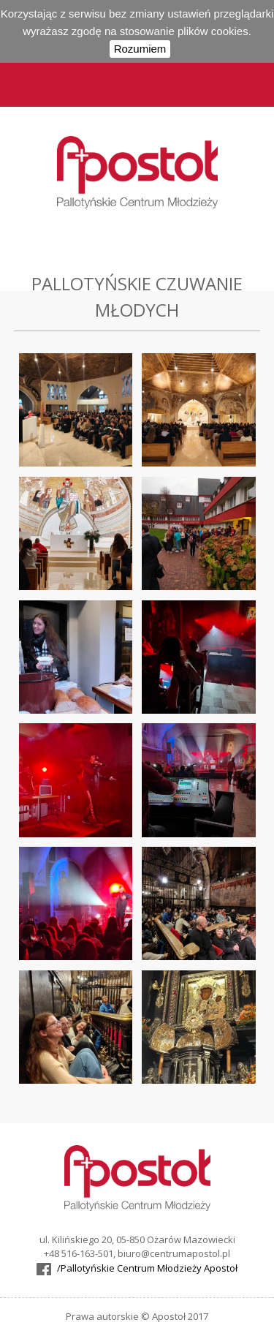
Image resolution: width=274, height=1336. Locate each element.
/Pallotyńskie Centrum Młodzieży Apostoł (147, 1268)
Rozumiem (140, 48)
